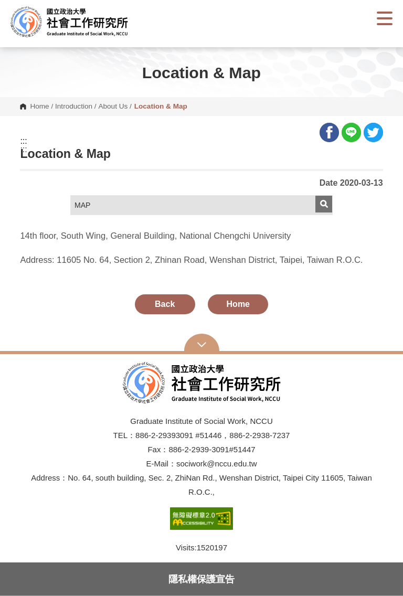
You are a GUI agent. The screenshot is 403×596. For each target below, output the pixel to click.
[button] (78, 21)
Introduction (73, 106)
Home (39, 106)
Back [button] (165, 304)
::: (23, 141)
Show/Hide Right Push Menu (385, 18)
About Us (113, 106)
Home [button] (238, 304)
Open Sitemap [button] (201, 344)
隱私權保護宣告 (201, 578)
